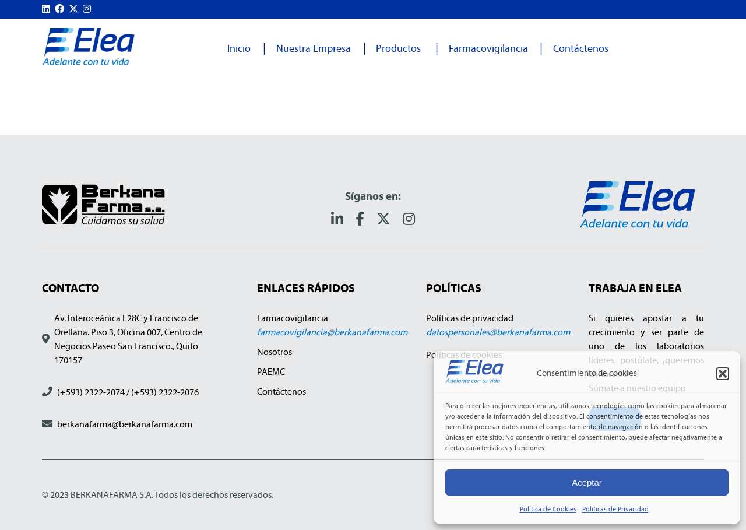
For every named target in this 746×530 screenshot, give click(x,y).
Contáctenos (580, 48)
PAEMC (271, 371)
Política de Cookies (548, 509)
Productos (398, 48)
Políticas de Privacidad (615, 509)
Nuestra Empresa (313, 48)
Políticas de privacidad (469, 318)
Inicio (239, 48)
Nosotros (274, 351)
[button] (723, 374)
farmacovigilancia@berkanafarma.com (332, 332)
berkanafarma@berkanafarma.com (124, 424)
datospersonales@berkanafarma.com (498, 332)
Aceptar (587, 482)
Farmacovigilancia (488, 48)
